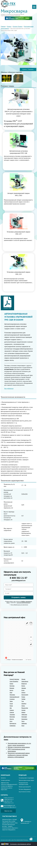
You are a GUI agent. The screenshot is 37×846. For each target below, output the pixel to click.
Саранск (12, 710)
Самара (23, 710)
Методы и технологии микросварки (19, 747)
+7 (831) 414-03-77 (9, 797)
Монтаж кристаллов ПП (25, 787)
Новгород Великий (14, 697)
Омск (11, 721)
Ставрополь (12, 725)
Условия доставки (5, 780)
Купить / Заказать (28, 69)
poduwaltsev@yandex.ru (10, 807)
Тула (23, 701)
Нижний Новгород (14, 679)
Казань (9, 26)
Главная (3, 26)
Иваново (24, 688)
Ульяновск (12, 714)
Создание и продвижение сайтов (16, 844)
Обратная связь (5, 782)
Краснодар (24, 716)
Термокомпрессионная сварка (26, 780)
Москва (23, 679)
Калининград (25, 694)
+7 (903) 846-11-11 (9, 803)
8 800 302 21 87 (18, 577)
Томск (23, 721)
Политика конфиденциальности (9, 784)
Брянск (23, 686)
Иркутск (12, 719)
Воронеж (12, 688)
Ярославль (12, 694)
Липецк (23, 692)
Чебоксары (24, 714)
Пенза (11, 705)
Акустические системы (24, 791)
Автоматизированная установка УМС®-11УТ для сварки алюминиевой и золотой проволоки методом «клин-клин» (18, 112)
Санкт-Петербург (14, 681)
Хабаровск (24, 723)
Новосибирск (25, 681)
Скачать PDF (7, 303)
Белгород (12, 686)
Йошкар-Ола (25, 708)
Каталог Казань (17, 26)
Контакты (3, 778)
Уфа (11, 708)
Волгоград (12, 716)
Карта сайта (4, 789)
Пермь (23, 705)
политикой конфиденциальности (23, 602)
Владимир (24, 683)
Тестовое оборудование (25, 789)
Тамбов (23, 699)
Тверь (11, 701)
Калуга (11, 690)
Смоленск (12, 699)
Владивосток (13, 723)
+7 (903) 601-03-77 (9, 799)
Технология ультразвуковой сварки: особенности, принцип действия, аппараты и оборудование (19, 755)
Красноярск (24, 719)
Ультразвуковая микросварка (26, 778)
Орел (11, 692)
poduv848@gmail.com (18, 580)
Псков (11, 703)
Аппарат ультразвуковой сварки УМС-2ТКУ (18, 194)
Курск (23, 690)
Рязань (23, 697)
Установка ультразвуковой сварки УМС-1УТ (18, 233)
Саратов (12, 712)
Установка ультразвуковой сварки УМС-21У (18, 273)
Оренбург (24, 703)
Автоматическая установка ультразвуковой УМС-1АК (18, 152)
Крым (23, 725)
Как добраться (8, 388)
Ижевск (23, 712)
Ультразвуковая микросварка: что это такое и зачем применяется (19, 744)
